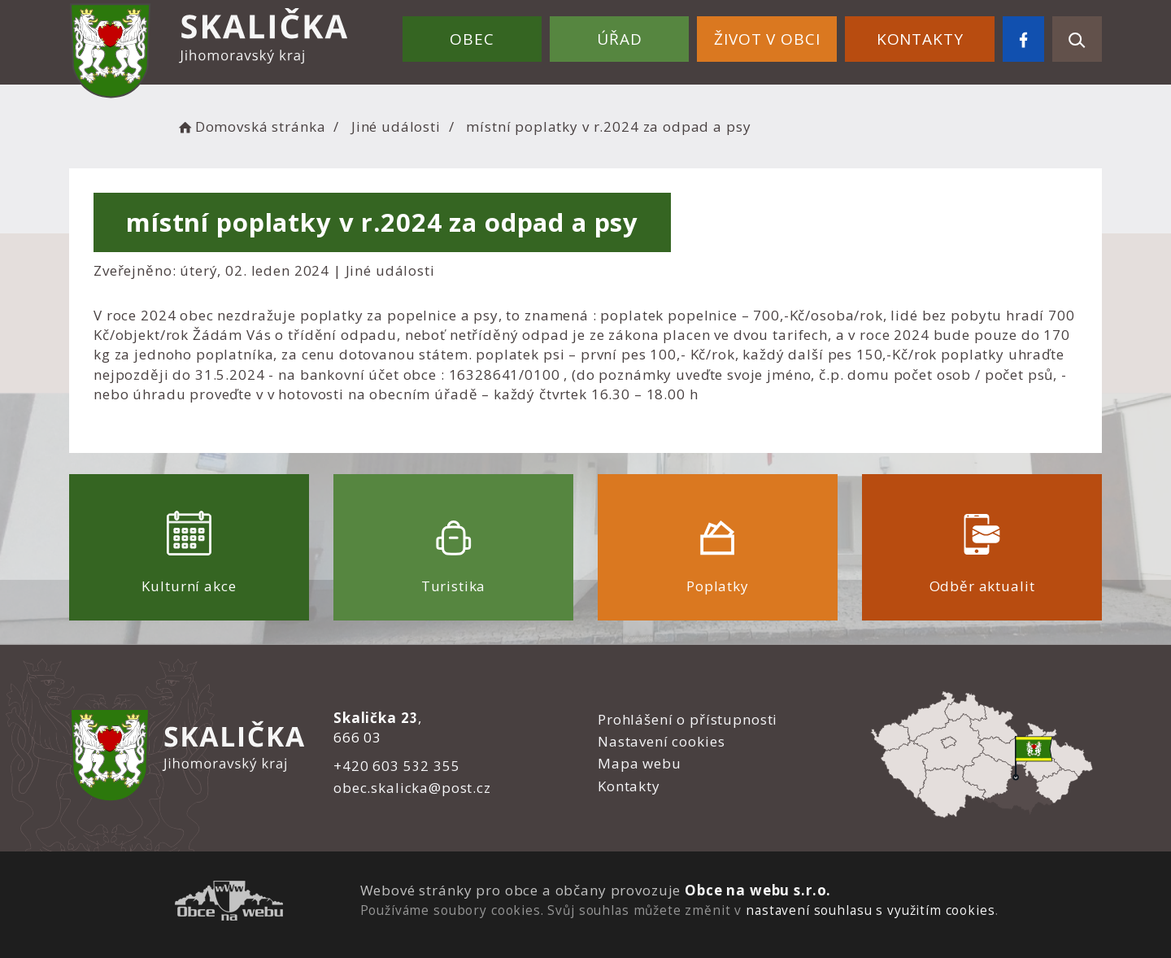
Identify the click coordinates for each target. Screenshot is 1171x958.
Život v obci (767, 39)
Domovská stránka (250, 126)
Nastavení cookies (661, 741)
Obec (472, 39)
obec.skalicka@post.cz (412, 787)
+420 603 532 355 (396, 765)
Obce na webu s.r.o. (758, 890)
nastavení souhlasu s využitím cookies (870, 910)
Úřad (619, 39)
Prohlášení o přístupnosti (687, 719)
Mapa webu (639, 763)
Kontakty (920, 39)
